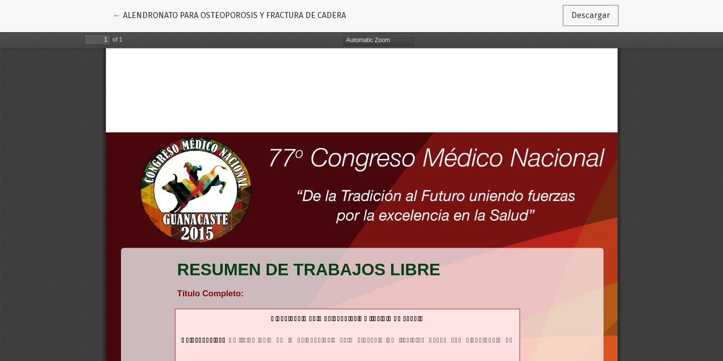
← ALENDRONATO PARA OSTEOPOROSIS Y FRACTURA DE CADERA (229, 14)
